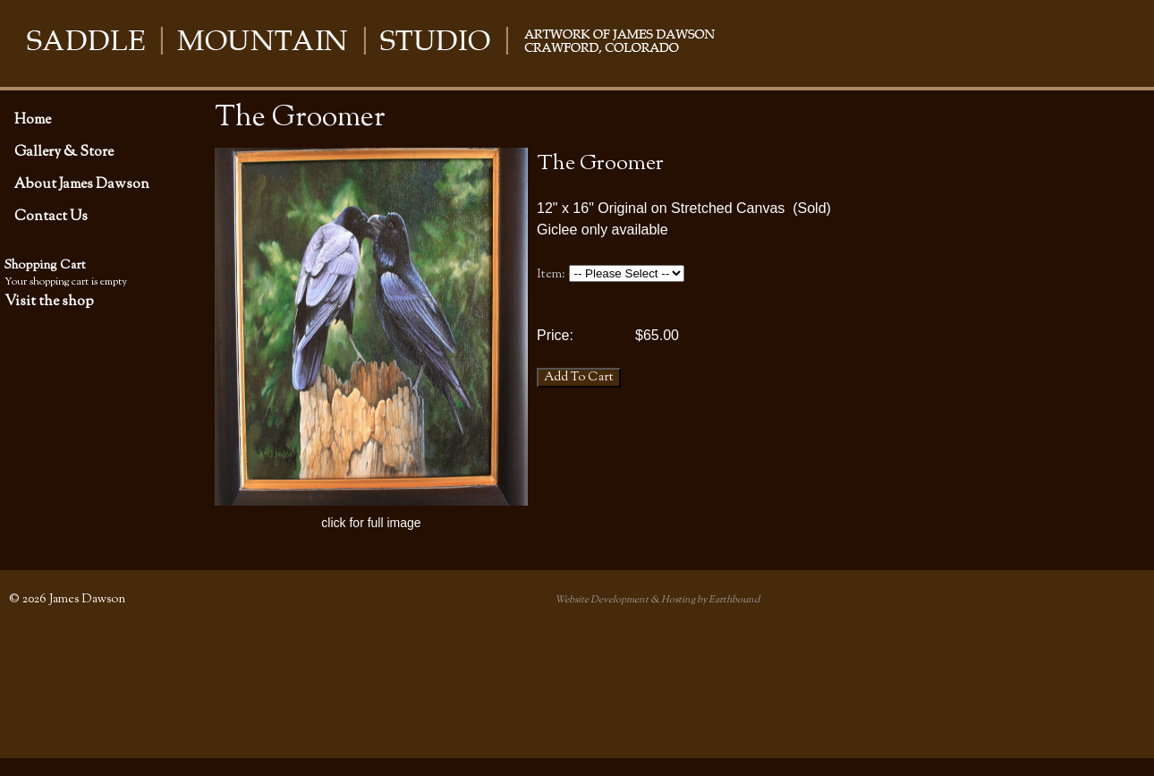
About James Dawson (81, 184)
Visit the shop (49, 301)
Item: (551, 274)
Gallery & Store (64, 152)
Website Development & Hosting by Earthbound (657, 600)
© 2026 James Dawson (67, 599)
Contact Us (51, 216)
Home (32, 120)
